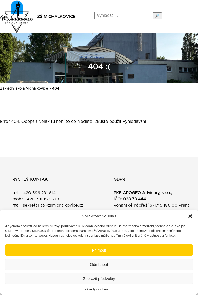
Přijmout (99, 250)
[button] (190, 216)
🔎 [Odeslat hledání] (157, 16)
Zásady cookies (96, 289)
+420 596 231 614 (38, 193)
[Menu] (189, 16)
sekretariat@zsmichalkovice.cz (53, 205)
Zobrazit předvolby (99, 278)
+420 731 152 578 (42, 199)
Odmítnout (99, 264)
